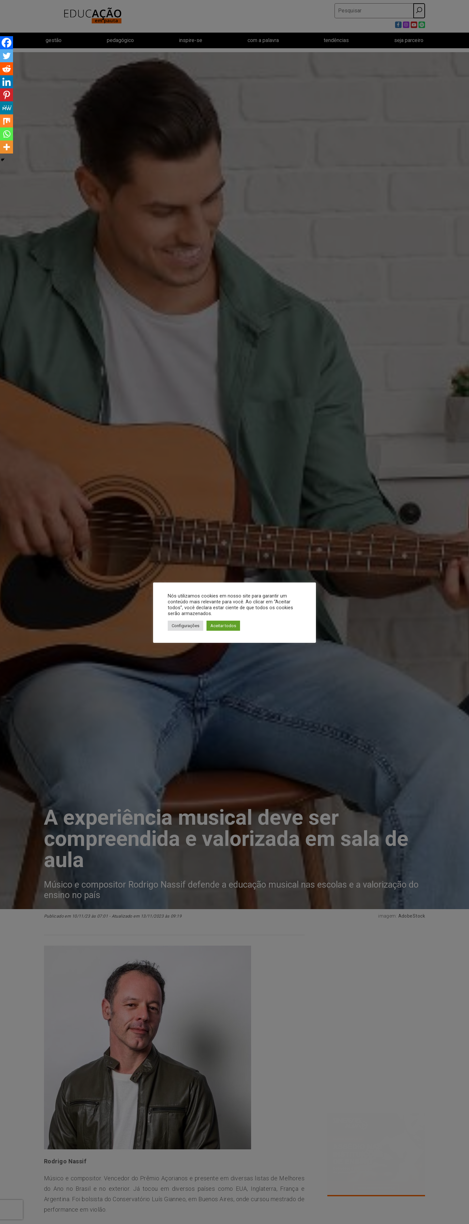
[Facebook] (6, 42)
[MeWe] (6, 107)
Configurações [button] (185, 625)
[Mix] (6, 120)
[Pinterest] (6, 94)
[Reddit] (6, 68)
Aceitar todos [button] (223, 625)
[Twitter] (6, 55)
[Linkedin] (6, 81)
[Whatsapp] (6, 133)
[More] (6, 147)
